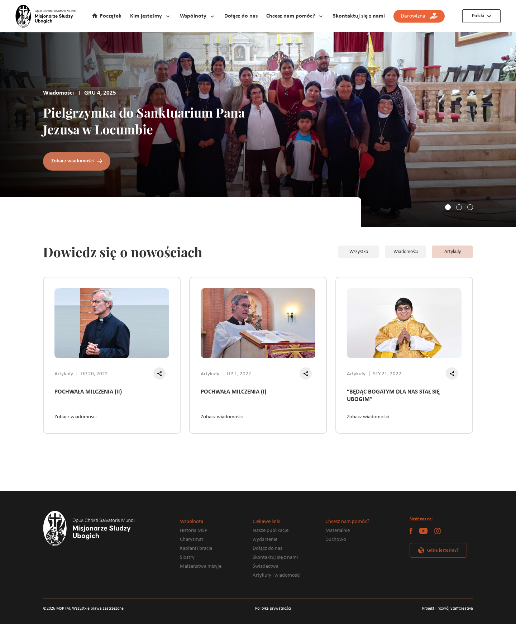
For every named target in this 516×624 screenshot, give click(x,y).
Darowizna (419, 16)
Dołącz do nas (241, 16)
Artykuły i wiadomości (276, 575)
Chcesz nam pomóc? (290, 16)
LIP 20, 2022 (94, 374)
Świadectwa (265, 566)
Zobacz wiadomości (72, 161)
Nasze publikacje (270, 530)
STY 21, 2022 (387, 374)
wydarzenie (265, 539)
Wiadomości (405, 251)
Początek (110, 16)
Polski (478, 16)
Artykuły (452, 251)
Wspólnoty (193, 16)
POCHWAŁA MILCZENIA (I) (233, 392)
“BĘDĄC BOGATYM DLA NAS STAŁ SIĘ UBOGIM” (393, 395)
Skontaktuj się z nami (359, 16)
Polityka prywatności (273, 608)
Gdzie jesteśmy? (443, 550)
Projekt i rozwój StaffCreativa (447, 608)
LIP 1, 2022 (239, 374)
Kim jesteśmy (146, 16)
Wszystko (358, 251)
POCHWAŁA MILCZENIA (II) (88, 392)
